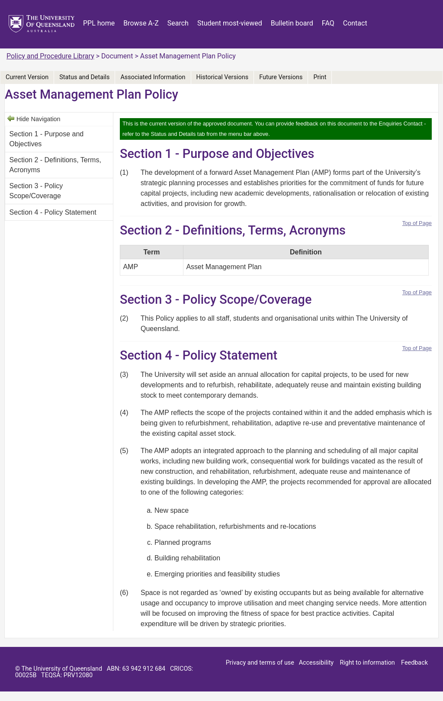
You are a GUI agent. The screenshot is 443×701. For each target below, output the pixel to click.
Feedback (414, 662)
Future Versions (280, 77)
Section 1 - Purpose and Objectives (47, 138)
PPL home (99, 23)
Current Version (27, 77)
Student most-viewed (229, 23)
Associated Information (152, 77)
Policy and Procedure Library (50, 56)
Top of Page (417, 223)
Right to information (367, 662)
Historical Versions (222, 77)
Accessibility (316, 662)
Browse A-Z (141, 23)
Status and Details (84, 77)
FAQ (328, 23)
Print (319, 77)
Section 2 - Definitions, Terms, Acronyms (55, 164)
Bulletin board (292, 23)
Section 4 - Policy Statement (53, 212)
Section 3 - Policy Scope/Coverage (36, 190)
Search (178, 23)
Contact (355, 23)
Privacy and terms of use (260, 662)
